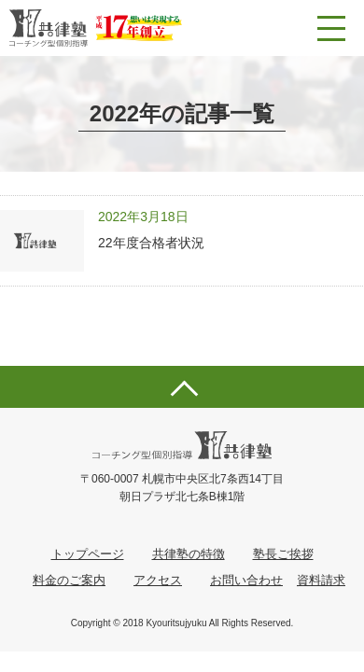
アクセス (157, 580)
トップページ (87, 554)
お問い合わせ (246, 580)
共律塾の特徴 (188, 554)
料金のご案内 (69, 580)
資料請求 (321, 580)
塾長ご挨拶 (283, 554)
